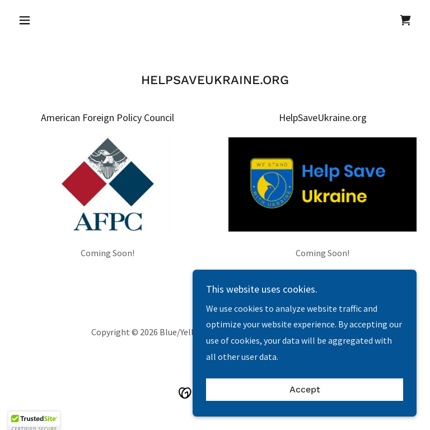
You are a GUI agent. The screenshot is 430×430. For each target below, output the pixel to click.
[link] (405, 20)
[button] (43, 20)
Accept (304, 413)
